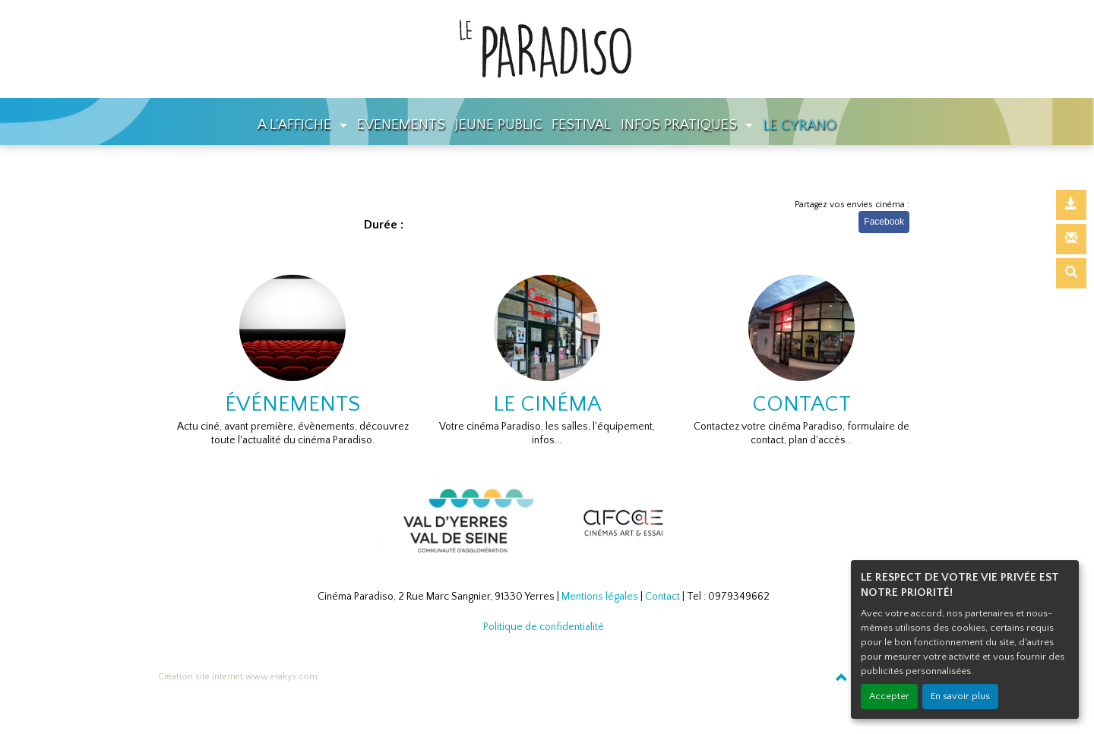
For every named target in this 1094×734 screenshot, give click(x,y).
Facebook (884, 221)
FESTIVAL (581, 125)
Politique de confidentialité (543, 627)
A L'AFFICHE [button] (296, 125)
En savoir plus (960, 696)
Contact (662, 597)
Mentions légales (599, 597)
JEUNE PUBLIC (498, 125)
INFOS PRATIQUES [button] (681, 125)
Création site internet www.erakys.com (238, 677)
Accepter (889, 696)
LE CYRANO (799, 125)
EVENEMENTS (401, 125)
